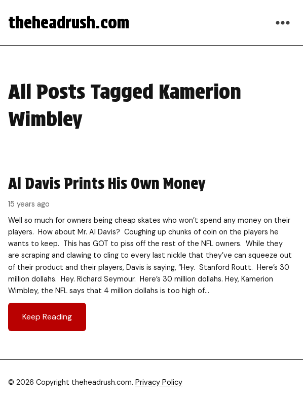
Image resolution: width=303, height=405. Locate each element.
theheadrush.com (68, 22)
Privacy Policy (158, 382)
